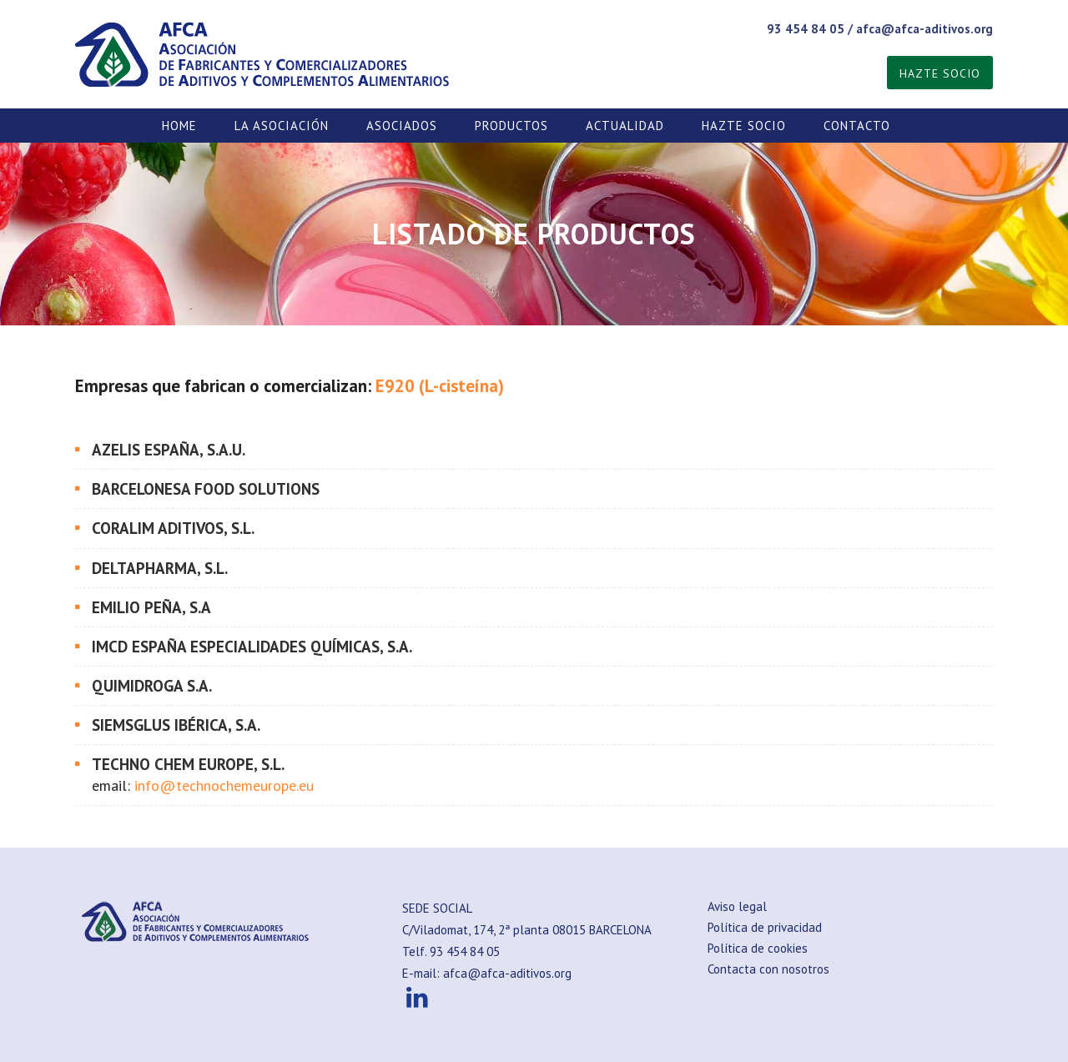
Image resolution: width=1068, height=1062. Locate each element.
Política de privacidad (765, 927)
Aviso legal (737, 906)
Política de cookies (758, 948)
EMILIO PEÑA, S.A (151, 607)
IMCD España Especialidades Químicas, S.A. (252, 647)
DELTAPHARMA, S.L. (160, 568)
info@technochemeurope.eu (224, 785)
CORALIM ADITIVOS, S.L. (173, 528)
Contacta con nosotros (768, 969)
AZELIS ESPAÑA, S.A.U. (168, 450)
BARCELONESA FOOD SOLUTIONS (206, 489)
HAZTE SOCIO (939, 73)
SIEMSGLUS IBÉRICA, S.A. (176, 725)
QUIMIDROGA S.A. (152, 686)
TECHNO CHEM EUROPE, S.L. (188, 764)
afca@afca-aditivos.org (924, 29)
